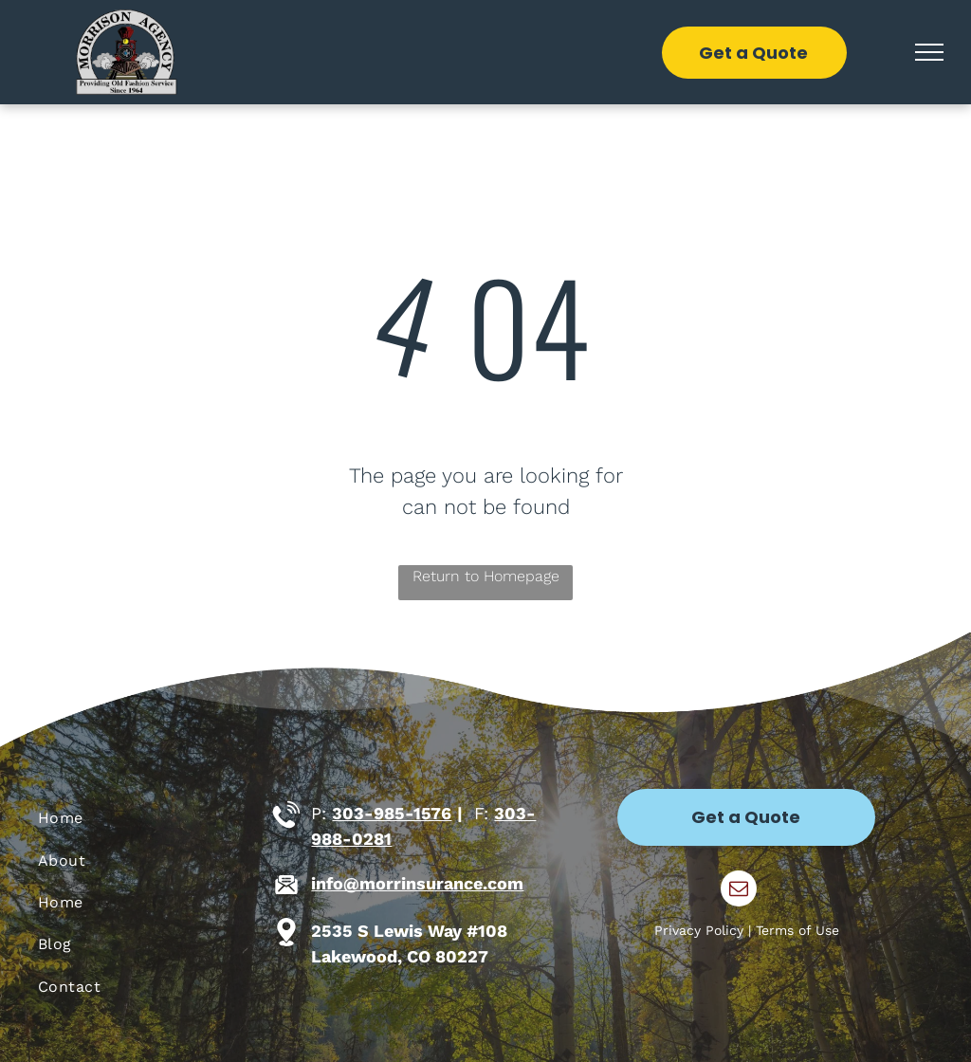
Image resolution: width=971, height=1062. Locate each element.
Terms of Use (797, 930)
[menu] (929, 52)
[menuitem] (150, 818)
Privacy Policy (698, 930)
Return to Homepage (485, 576)
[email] (739, 890)
